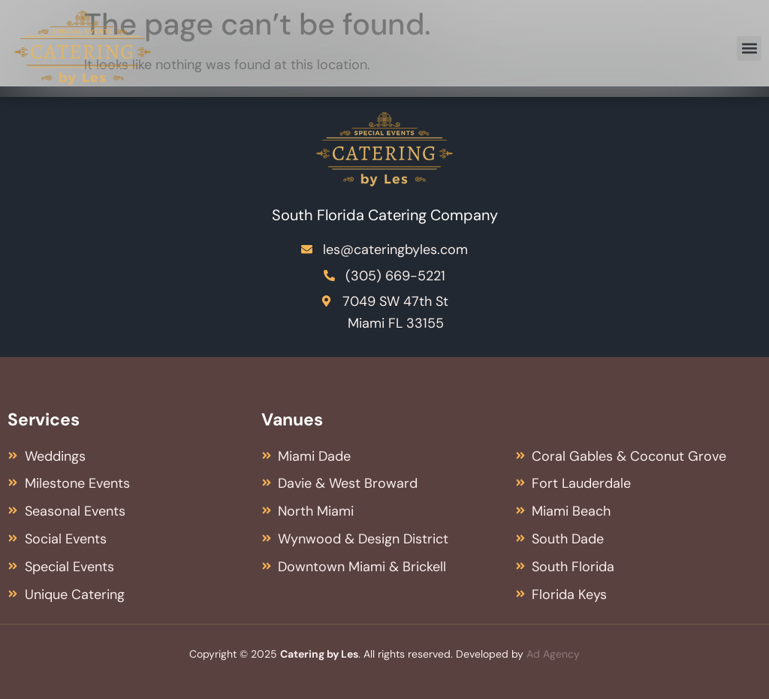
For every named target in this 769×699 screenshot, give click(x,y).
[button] (749, 48)
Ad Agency (553, 654)
